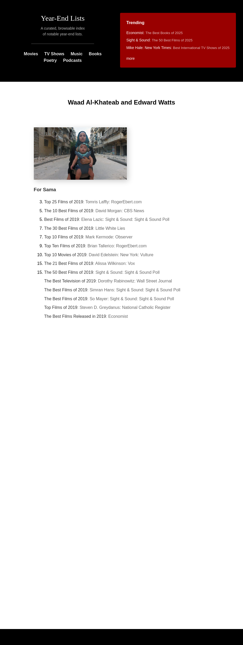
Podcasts (72, 60)
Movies (31, 54)
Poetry (50, 60)
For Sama (45, 189)
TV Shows (54, 54)
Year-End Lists (63, 18)
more (130, 58)
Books (95, 54)
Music (77, 54)
